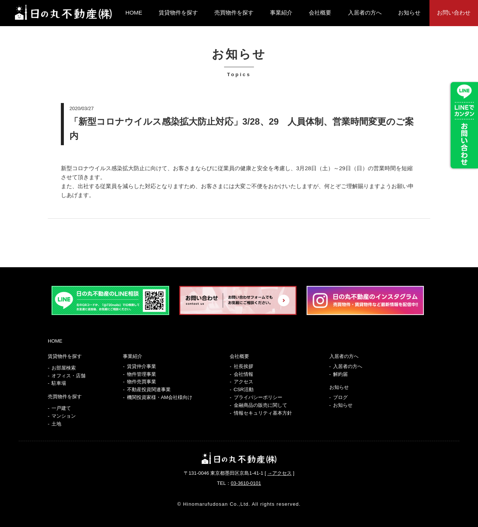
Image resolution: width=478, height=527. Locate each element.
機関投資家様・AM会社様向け (160, 397)
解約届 (340, 374)
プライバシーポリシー (258, 397)
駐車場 (59, 383)
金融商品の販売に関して (260, 405)
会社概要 (320, 12)
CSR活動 (244, 389)
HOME (133, 12)
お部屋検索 (64, 368)
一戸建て (61, 408)
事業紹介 (281, 12)
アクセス (243, 381)
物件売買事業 (141, 381)
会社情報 (243, 374)
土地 (56, 424)
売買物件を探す (234, 12)
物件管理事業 (141, 374)
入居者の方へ (365, 12)
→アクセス (279, 473)
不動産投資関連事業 (149, 389)
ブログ (340, 397)
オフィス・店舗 (69, 375)
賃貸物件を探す (178, 12)
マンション (64, 416)
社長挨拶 (243, 366)
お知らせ (409, 12)
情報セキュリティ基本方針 (263, 413)
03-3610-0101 (246, 483)
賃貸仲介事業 (141, 366)
